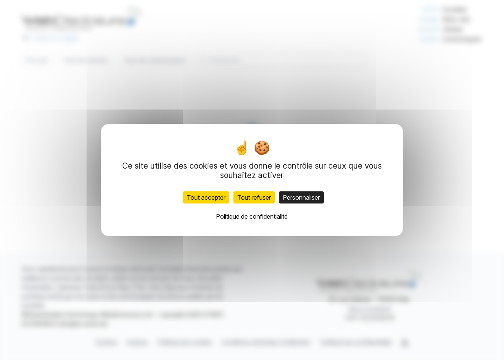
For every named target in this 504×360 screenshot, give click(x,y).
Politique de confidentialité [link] (252, 216)
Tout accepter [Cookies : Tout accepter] (206, 197)
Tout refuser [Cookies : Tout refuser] (254, 197)
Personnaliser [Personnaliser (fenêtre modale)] (301, 197)
